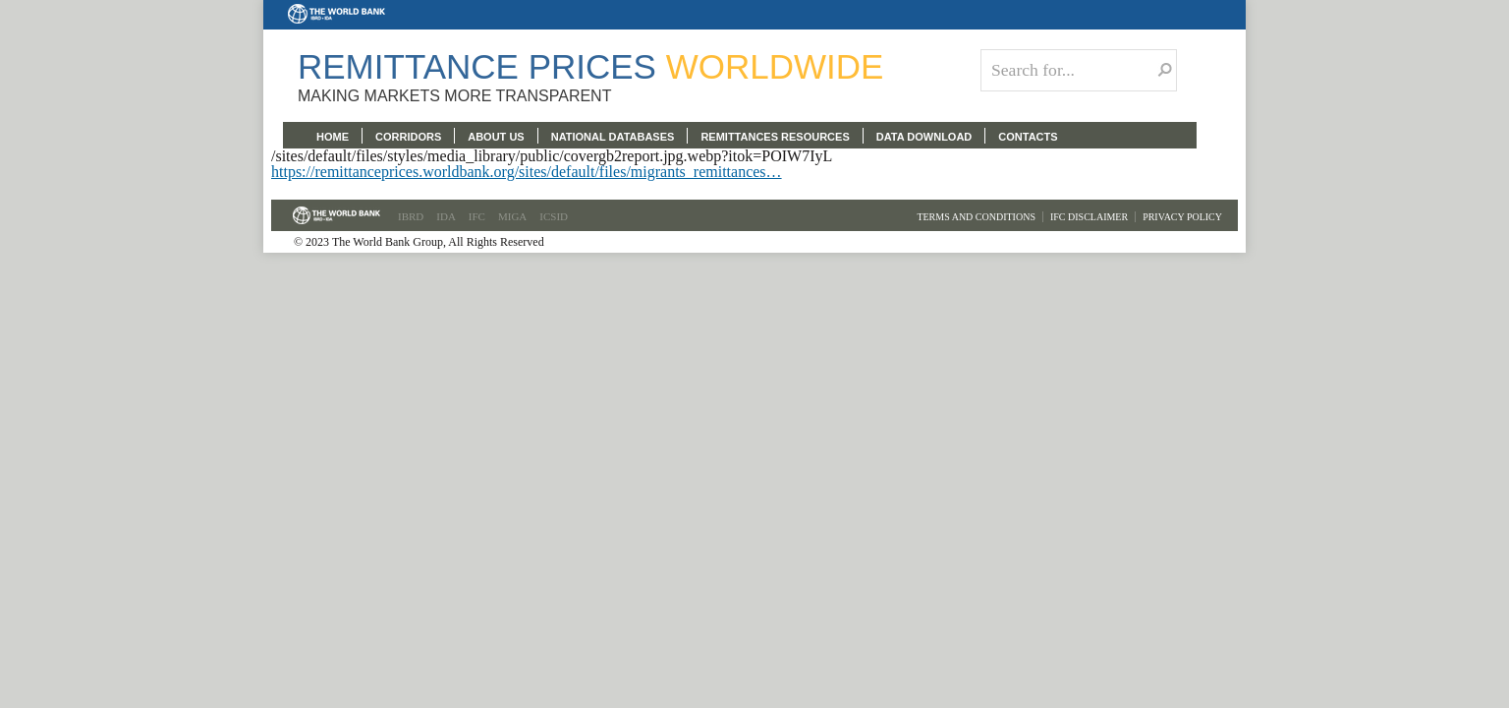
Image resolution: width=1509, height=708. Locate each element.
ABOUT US (496, 137)
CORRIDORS (408, 137)
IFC (477, 216)
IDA (446, 216)
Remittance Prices (590, 66)
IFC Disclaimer (1089, 216)
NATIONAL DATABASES (613, 137)
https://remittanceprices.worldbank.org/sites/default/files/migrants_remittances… (526, 171)
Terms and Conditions (976, 216)
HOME (332, 137)
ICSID (553, 216)
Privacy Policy (1182, 216)
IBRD (410, 216)
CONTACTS (1027, 137)
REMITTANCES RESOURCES (774, 137)
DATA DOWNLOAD (924, 137)
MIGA (512, 216)
